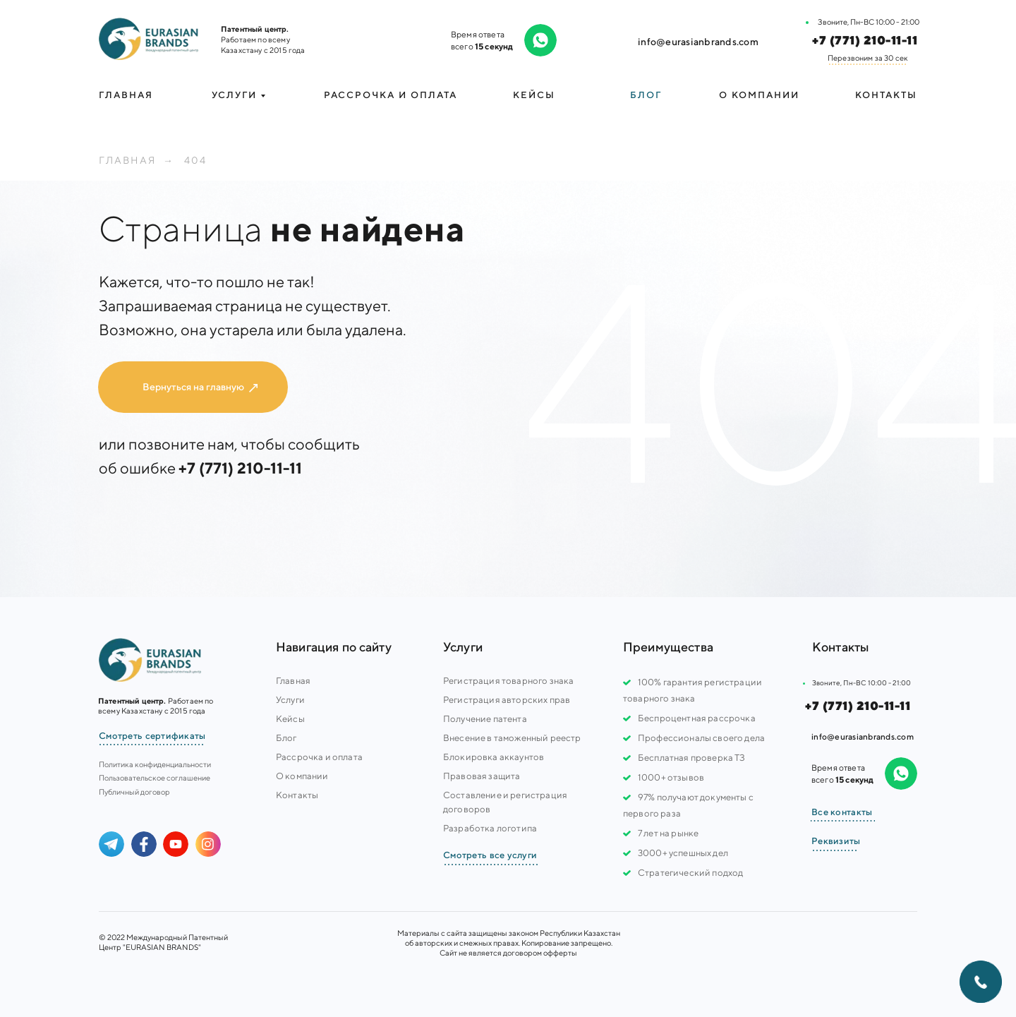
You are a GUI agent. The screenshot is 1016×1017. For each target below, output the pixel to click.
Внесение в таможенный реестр (512, 738)
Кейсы (534, 95)
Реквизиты (836, 841)
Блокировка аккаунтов (493, 757)
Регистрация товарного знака (508, 680)
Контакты (886, 95)
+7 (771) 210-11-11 (864, 40)
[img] (148, 39)
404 (195, 160)
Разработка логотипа (490, 828)
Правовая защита (481, 776)
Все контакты (841, 812)
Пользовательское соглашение (154, 777)
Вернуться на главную (193, 386)
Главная (126, 95)
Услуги (290, 699)
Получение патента (485, 719)
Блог (646, 95)
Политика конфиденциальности (155, 764)
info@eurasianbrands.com (698, 41)
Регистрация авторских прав (506, 699)
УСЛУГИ (234, 95)
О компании (759, 95)
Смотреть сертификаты (152, 735)
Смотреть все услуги (490, 855)
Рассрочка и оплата (390, 95)
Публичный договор (134, 791)
